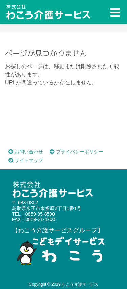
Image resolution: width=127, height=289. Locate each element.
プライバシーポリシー (76, 151)
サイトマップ (25, 160)
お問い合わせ (25, 151)
